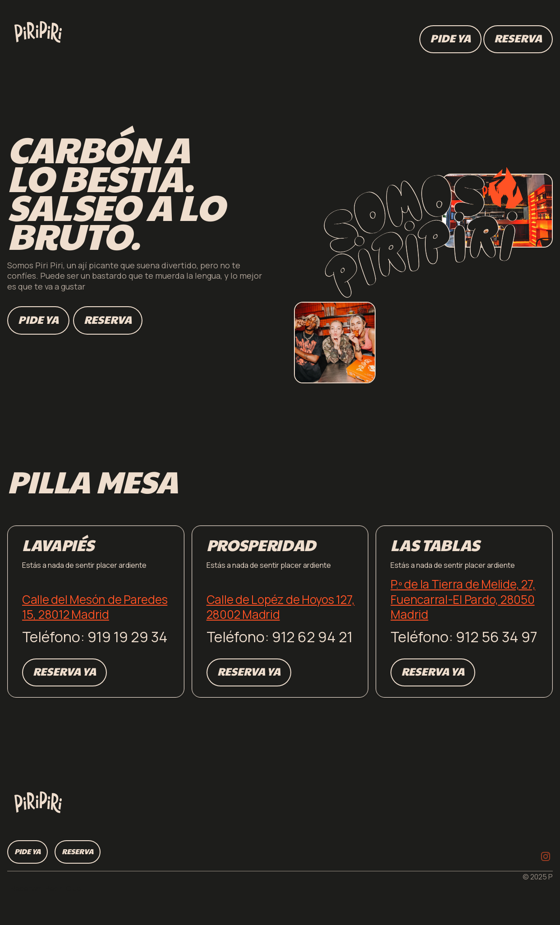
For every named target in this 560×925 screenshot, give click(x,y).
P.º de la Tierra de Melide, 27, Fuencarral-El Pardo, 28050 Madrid (462, 599)
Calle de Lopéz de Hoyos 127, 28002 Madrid (281, 607)
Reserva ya (64, 671)
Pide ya (38, 319)
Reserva (108, 319)
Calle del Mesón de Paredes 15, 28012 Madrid (94, 607)
